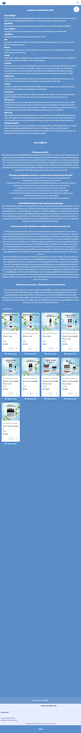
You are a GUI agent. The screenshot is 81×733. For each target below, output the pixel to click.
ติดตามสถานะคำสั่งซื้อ (40, 693)
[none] (40, 24)
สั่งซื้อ (40, 729)
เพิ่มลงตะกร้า (12, 597)
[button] (3, 295)
